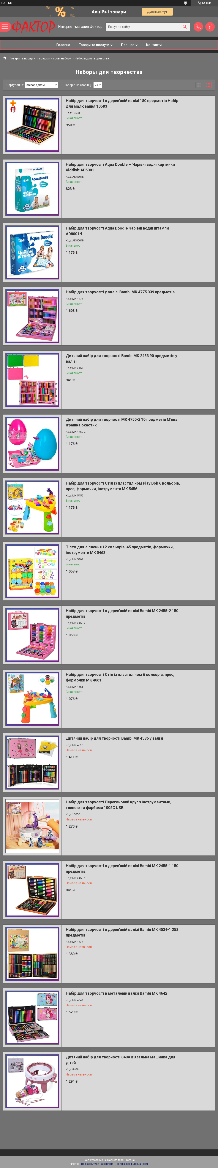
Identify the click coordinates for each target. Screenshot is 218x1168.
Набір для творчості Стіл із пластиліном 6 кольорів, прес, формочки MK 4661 (120, 677)
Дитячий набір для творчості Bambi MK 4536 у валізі (114, 738)
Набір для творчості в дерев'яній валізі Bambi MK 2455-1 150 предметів (122, 868)
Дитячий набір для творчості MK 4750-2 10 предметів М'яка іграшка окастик (121, 422)
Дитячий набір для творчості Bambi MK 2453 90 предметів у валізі (121, 358)
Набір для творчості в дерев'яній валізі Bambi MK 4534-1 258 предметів (122, 932)
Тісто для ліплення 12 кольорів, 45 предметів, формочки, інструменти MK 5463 (120, 550)
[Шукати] (185, 27)
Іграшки (44, 58)
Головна (63, 45)
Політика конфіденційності (131, 1163)
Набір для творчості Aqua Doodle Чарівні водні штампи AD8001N (117, 231)
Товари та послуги (94, 45)
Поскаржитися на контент (97, 1163)
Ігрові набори (62, 58)
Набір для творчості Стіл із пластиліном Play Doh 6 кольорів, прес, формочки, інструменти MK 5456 (123, 486)
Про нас (127, 45)
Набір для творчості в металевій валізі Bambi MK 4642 (116, 993)
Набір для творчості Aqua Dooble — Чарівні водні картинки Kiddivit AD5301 (120, 167)
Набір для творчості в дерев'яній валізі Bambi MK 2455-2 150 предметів (122, 613)
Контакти (154, 45)
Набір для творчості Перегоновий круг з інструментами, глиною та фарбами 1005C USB (118, 805)
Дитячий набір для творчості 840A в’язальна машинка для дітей (120, 1060)
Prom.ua (130, 1160)
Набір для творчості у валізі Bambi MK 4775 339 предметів (120, 292)
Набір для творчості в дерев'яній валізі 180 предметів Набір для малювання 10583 (122, 103)
